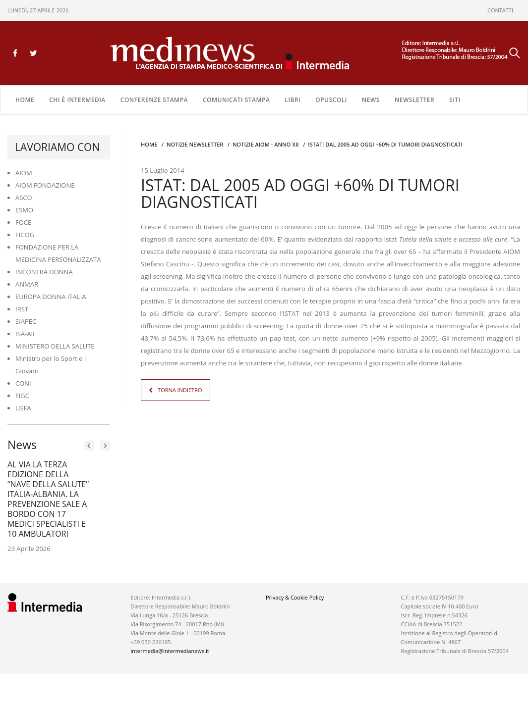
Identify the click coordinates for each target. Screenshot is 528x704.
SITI (455, 100)
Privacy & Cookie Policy (295, 597)
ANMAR (26, 284)
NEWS (371, 100)
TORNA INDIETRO (180, 390)
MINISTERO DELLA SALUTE (55, 346)
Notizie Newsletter (195, 144)
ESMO (24, 209)
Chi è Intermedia (77, 100)
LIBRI (292, 100)
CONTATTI (500, 10)
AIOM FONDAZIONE (45, 185)
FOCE (23, 222)
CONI (23, 383)
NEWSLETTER (414, 100)
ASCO (23, 197)
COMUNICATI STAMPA (236, 100)
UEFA (23, 407)
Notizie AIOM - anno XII (266, 144)
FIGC (22, 395)
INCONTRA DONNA (44, 271)
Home (24, 100)
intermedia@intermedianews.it (169, 650)
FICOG (24, 234)
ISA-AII (25, 333)
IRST (21, 308)
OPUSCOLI (331, 100)
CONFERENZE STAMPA (154, 100)
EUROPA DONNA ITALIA (50, 296)
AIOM (23, 172)
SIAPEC (25, 321)
